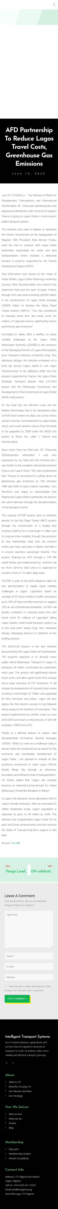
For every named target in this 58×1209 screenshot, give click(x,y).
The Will (15, 843)
